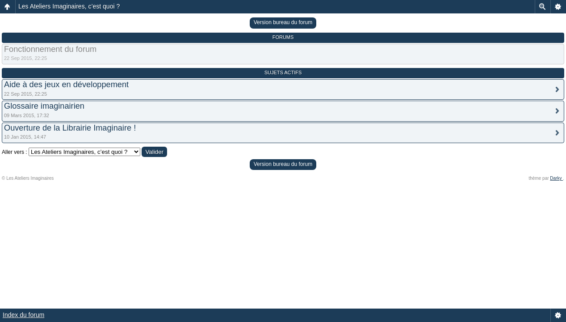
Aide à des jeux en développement (66, 84)
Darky (556, 178)
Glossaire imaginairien (44, 106)
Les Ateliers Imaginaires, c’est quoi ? (69, 6)
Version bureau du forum (283, 22)
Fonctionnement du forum (50, 49)
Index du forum (23, 314)
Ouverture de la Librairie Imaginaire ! (70, 127)
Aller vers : (14, 152)
